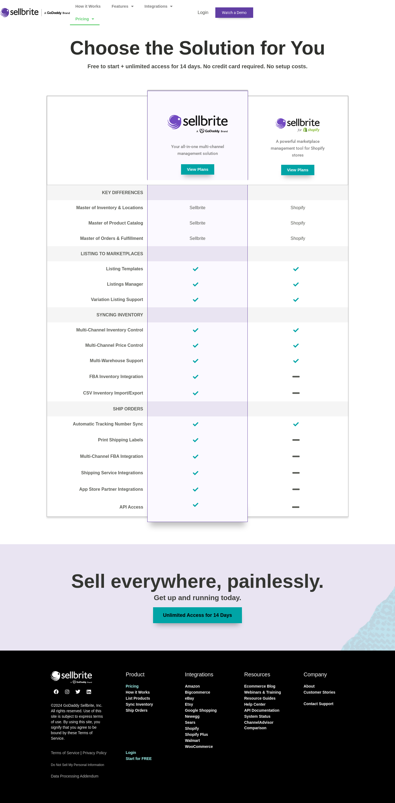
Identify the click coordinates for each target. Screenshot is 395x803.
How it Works (134, 9)
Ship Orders (136, 710)
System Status (257, 716)
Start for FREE (139, 758)
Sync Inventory (139, 704)
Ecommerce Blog (259, 686)
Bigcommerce (197, 692)
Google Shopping (201, 710)
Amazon (192, 686)
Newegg (192, 716)
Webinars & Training (262, 692)
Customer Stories (319, 692)
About (309, 686)
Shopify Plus (196, 734)
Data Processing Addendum (76, 776)
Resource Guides (259, 698)
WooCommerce (199, 746)
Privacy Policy (94, 753)
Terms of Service (65, 753)
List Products (138, 698)
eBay (189, 698)
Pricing (240, 10)
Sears (190, 722)
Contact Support (319, 704)
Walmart (192, 740)
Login (270, 9)
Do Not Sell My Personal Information (77, 765)
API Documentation (261, 710)
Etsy (189, 704)
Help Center (255, 704)
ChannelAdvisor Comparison (258, 725)
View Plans (198, 169)
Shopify (192, 728)
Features (169, 10)
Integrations (205, 10)
